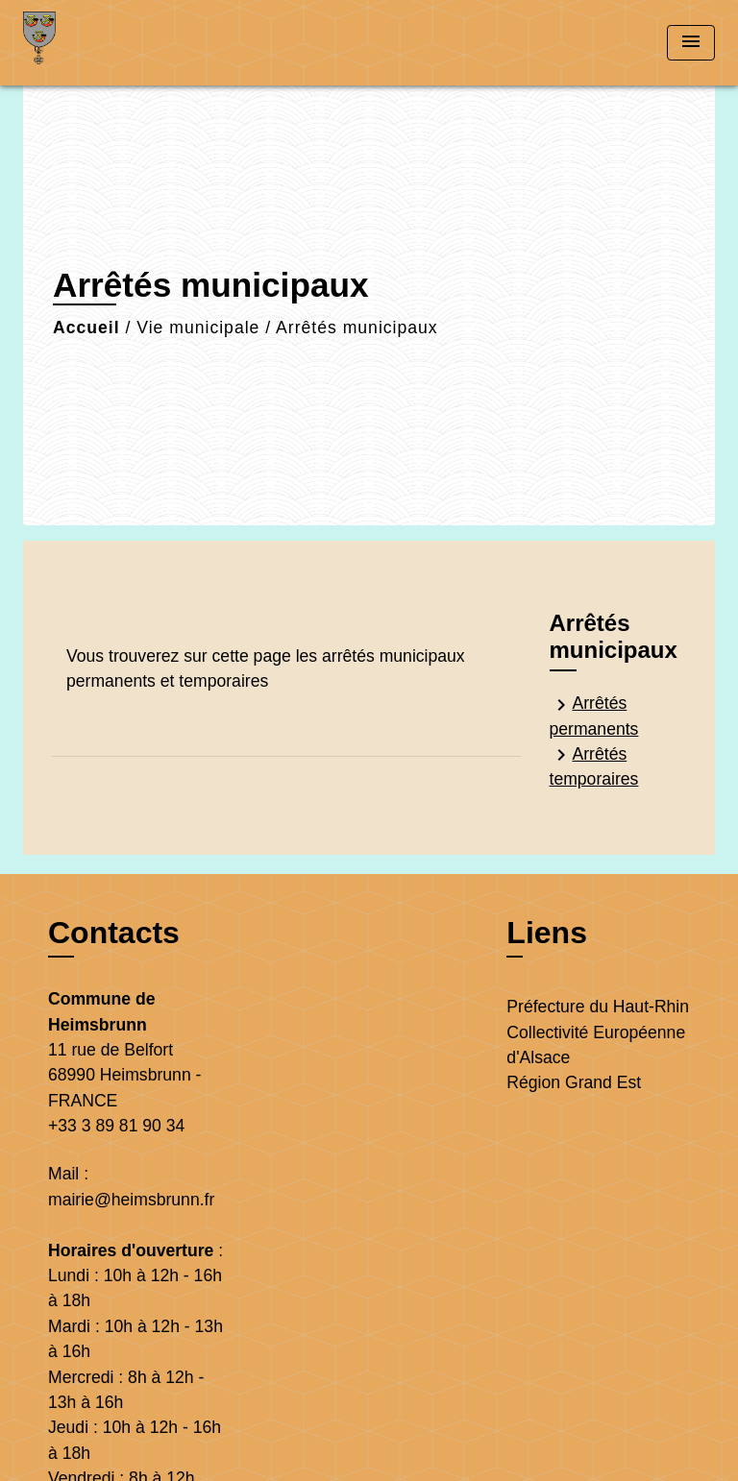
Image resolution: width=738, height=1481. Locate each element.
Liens (546, 932)
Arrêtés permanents (594, 716)
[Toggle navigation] (691, 43)
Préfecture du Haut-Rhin (597, 1006)
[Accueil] (95, 43)
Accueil (86, 327)
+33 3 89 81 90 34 (116, 1125)
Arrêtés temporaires (594, 766)
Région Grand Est (573, 1082)
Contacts (114, 932)
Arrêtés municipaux (357, 327)
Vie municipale (197, 327)
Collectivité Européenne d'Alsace (595, 1045)
